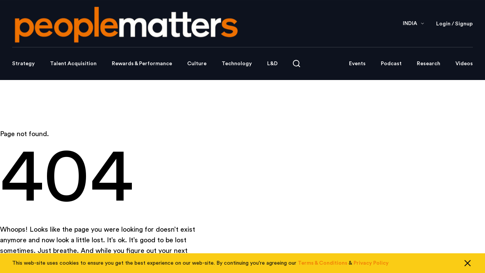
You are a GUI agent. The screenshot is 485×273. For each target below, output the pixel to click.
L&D (272, 63)
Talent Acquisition (73, 63)
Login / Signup (454, 24)
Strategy (23, 63)
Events (357, 63)
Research (428, 63)
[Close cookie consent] (467, 263)
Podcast (391, 63)
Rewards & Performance (142, 63)
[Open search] (296, 63)
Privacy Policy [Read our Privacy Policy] (371, 263)
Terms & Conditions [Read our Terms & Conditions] (322, 263)
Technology (237, 63)
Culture (197, 63)
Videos (464, 63)
